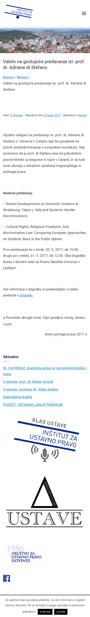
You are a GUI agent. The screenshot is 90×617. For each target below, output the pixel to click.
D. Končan (17, 115)
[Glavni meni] (84, 13)
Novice (82, 115)
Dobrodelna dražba (17, 397)
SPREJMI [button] (45, 611)
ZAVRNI (60, 611)
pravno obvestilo (15, 605)
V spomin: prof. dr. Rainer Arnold (28, 382)
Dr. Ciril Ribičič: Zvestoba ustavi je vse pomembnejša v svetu (45, 371)
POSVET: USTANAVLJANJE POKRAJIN (33, 405)
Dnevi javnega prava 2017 (64, 334)
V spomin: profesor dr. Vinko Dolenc (30, 389)
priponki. (26, 295)
